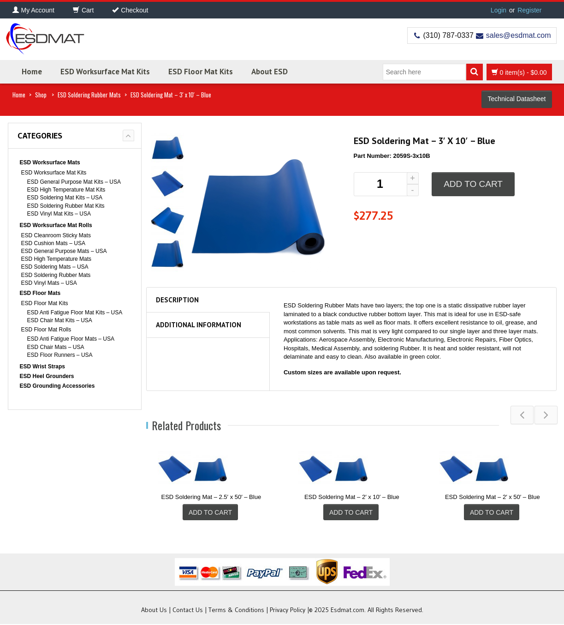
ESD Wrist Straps (42, 366)
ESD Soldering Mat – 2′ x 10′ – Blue (351, 496)
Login (498, 10)
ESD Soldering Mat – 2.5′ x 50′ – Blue (211, 496)
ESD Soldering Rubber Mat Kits (66, 206)
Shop (41, 94)
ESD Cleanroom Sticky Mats (56, 235)
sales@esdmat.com (518, 35)
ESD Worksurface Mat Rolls (56, 225)
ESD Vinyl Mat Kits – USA (59, 213)
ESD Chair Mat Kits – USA (59, 320)
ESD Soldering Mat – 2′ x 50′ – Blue (492, 496)
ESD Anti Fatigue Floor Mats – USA (70, 339)
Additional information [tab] (198, 324)
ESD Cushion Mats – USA (53, 243)
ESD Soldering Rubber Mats (89, 94)
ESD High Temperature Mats (56, 259)
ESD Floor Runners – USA (60, 355)
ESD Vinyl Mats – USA (49, 283)
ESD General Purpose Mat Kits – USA (74, 182)
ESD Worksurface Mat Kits (105, 71)
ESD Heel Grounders (47, 376)
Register (529, 10)
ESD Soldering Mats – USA (55, 267)
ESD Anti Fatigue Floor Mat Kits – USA (75, 312)
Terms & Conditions (236, 611)
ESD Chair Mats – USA (55, 347)
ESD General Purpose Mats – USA (64, 251)
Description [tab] (177, 299)
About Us (154, 611)
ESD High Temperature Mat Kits (66, 189)
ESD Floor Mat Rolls (46, 329)
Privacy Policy (287, 611)
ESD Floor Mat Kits (200, 71)
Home (32, 71)
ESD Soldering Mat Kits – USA (64, 197)
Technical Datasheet (516, 98)
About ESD (269, 71)
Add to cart (473, 184)
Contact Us (187, 611)
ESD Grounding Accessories (57, 386)
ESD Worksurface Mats (50, 162)
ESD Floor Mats (40, 293)
